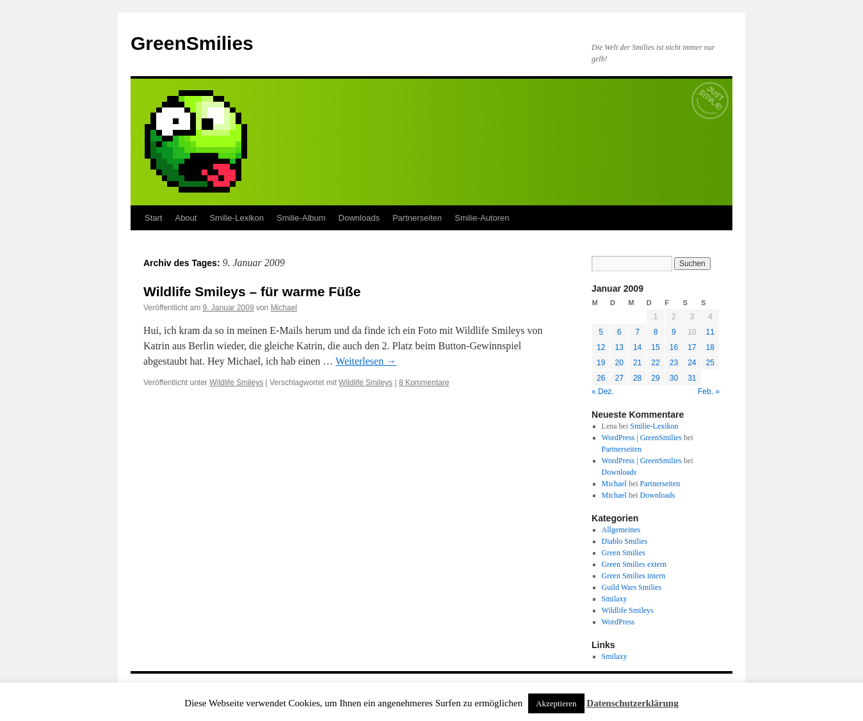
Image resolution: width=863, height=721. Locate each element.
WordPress (618, 621)
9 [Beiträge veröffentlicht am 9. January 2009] (674, 332)
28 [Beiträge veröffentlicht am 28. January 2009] (637, 378)
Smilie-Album (301, 218)
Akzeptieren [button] (556, 703)
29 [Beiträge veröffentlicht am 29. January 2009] (655, 378)
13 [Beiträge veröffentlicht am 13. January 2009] (619, 347)
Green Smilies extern (634, 564)
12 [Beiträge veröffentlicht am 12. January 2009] (601, 347)
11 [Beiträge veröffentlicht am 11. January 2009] (710, 332)
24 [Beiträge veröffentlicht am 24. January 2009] (692, 362)
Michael (284, 307)
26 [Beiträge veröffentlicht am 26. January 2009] (601, 378)
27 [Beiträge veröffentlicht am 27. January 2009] (619, 378)
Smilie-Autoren (482, 218)
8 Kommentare (424, 382)
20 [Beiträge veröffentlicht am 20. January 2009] (619, 362)
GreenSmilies (192, 43)
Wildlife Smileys (236, 382)
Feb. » (709, 391)
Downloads (359, 218)
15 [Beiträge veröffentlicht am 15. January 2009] (655, 347)
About (186, 218)
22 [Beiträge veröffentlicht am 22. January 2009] (655, 362)
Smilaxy (614, 598)
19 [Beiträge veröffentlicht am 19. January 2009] (601, 362)
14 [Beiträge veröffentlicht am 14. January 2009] (637, 347)
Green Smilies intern (633, 575)
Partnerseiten (417, 218)
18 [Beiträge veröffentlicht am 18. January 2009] (710, 347)
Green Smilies (623, 552)
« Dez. (603, 391)
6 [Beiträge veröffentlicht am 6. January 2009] (619, 332)
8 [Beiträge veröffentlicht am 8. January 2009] (656, 332)
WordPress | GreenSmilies (642, 437)
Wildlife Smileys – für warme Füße (251, 291)
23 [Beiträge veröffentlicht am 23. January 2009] (674, 362)
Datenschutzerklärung (632, 703)
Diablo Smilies (625, 541)
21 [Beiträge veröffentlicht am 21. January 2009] (637, 362)
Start (153, 218)
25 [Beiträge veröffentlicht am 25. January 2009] (710, 362)
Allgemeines (621, 529)
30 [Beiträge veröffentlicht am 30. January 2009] (674, 378)
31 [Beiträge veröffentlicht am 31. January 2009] (692, 378)
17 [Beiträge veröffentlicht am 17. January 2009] (692, 347)
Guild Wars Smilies (631, 587)
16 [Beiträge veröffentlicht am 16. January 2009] (674, 347)
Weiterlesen (365, 361)
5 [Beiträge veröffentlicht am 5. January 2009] (601, 332)
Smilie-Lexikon (236, 218)
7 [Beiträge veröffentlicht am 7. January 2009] (637, 332)
